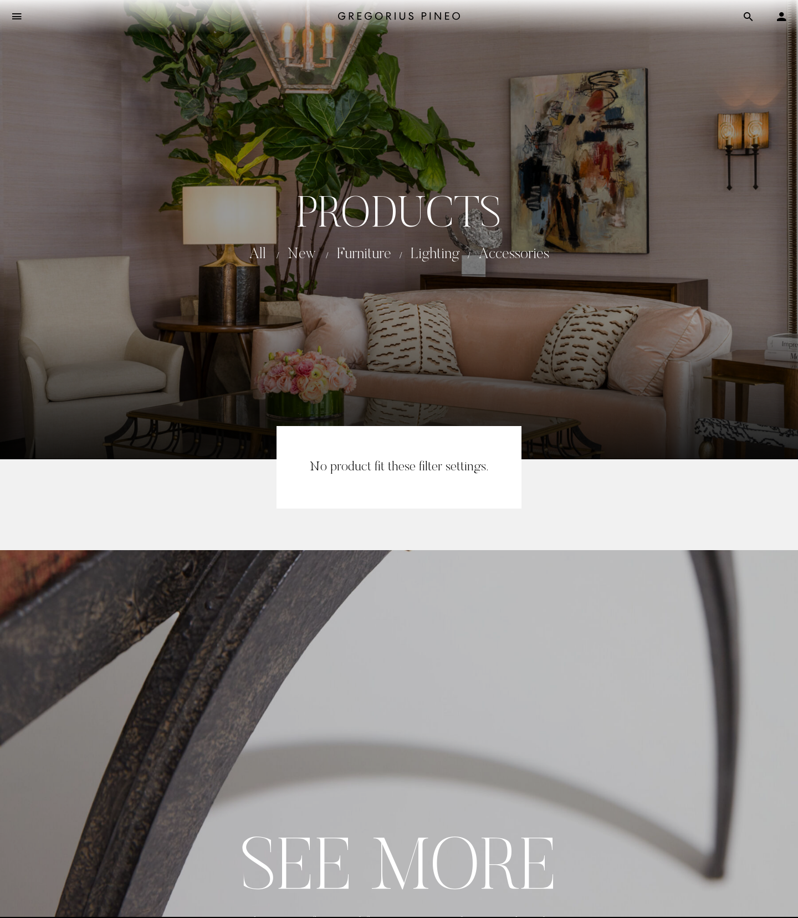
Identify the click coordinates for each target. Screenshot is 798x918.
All (257, 254)
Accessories (514, 254)
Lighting (435, 254)
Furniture (364, 254)
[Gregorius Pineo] (399, 17)
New (301, 254)
